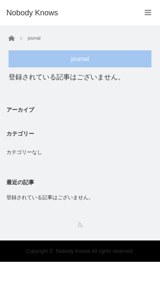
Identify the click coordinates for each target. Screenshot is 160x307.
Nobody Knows (32, 13)
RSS (80, 225)
